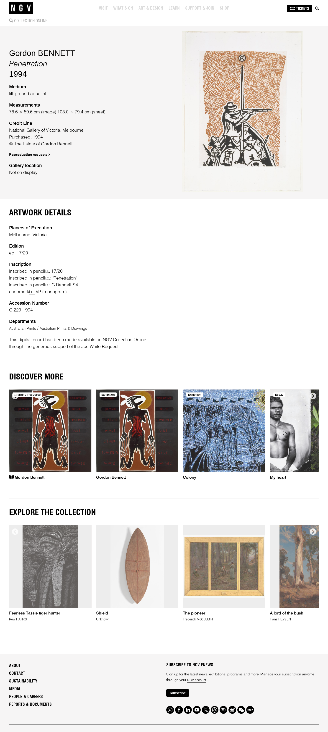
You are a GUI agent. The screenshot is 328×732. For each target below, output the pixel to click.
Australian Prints (25, 371)
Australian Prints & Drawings (72, 371)
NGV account (197, 723)
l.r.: (48, 327)
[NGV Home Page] (21, 8)
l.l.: (47, 314)
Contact (17, 716)
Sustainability (23, 724)
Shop (225, 8)
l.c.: (48, 321)
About (15, 708)
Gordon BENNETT (42, 74)
